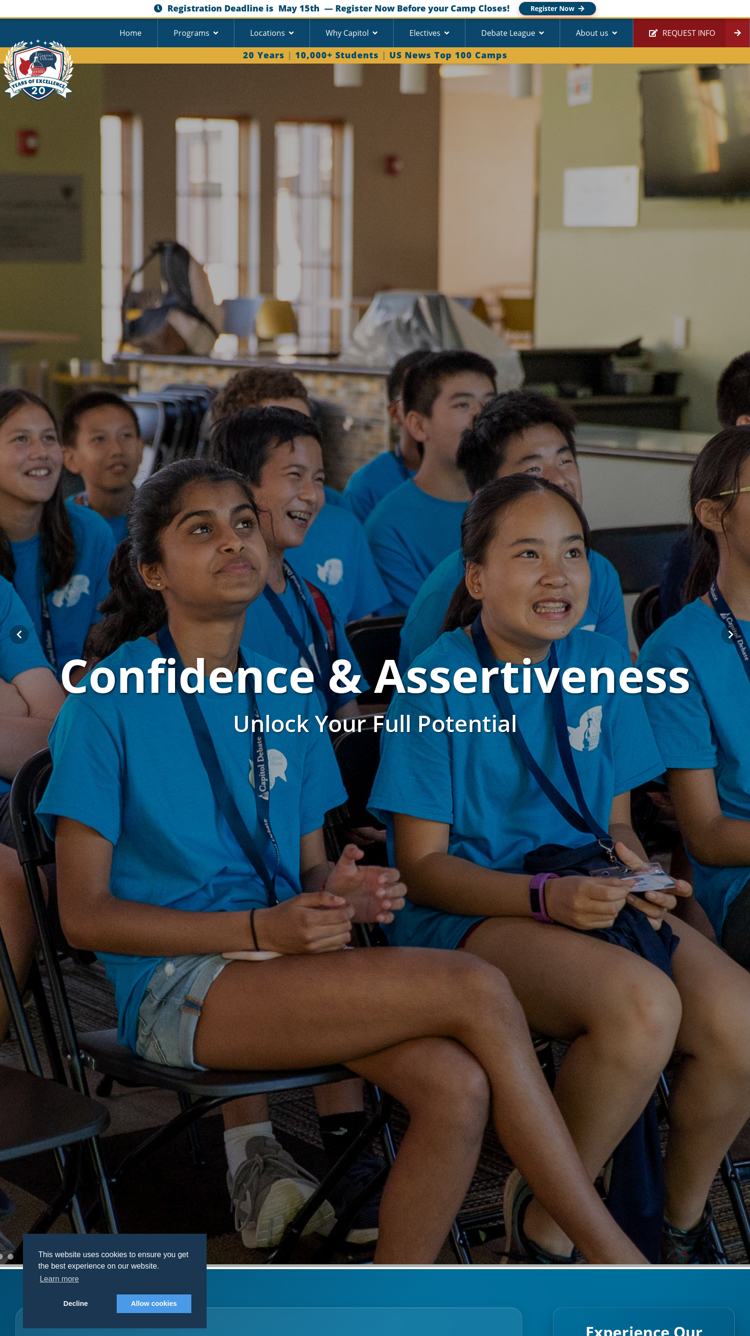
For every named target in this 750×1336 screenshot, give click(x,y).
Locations (267, 33)
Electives (425, 33)
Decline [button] (76, 1303)
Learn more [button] (59, 1279)
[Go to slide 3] (10, 1257)
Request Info (682, 33)
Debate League (508, 33)
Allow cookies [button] (154, 1303)
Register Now (557, 8)
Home (131, 33)
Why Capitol (347, 33)
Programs (192, 33)
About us (592, 33)
